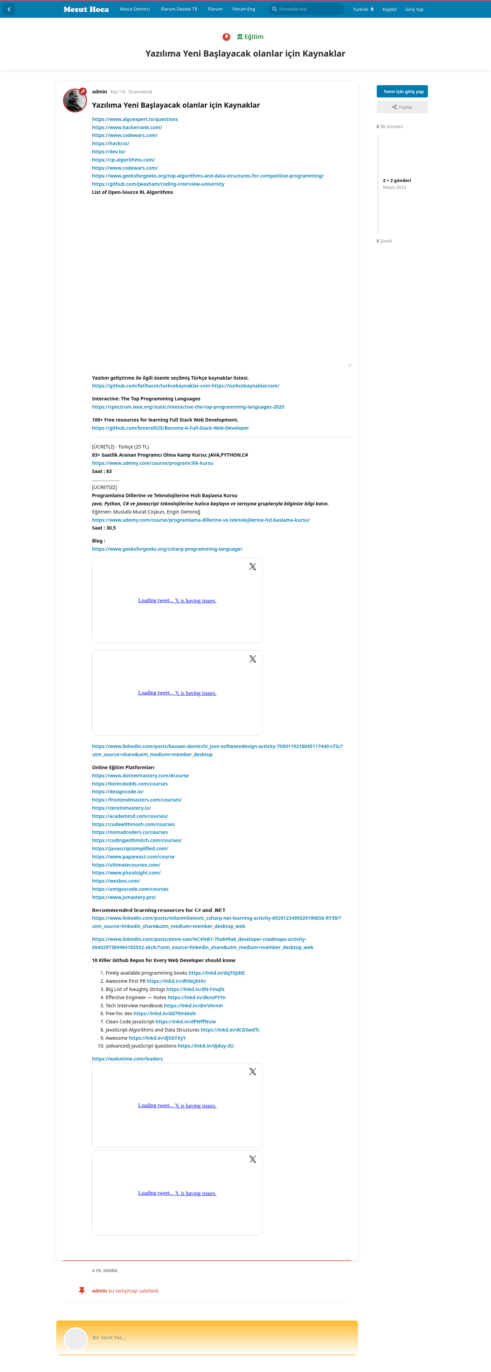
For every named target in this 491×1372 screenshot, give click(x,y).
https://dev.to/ (109, 151)
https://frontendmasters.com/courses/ (137, 799)
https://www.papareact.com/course (133, 856)
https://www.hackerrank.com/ (127, 127)
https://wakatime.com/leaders (127, 1058)
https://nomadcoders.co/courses (130, 832)
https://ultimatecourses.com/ (126, 865)
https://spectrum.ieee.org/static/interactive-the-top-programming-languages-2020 (188, 406)
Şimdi (384, 241)
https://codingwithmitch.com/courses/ (137, 840)
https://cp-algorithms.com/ (123, 159)
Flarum (215, 9)
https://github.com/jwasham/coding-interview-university (158, 184)
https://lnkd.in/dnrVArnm (193, 1005)
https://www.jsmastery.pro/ (124, 897)
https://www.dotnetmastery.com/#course (140, 775)
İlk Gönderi (389, 126)
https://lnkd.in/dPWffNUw (185, 1021)
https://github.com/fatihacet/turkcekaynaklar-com (151, 385)
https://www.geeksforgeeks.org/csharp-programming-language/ (167, 549)
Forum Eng (243, 9)
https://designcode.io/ (118, 791)
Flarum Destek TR (179, 9)
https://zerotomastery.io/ (121, 808)
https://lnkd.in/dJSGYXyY (157, 1038)
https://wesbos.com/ (116, 881)
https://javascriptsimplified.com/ (130, 848)
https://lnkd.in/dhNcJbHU (176, 981)
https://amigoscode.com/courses (130, 889)
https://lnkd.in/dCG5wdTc (230, 1029)
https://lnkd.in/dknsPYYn (197, 997)
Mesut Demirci (135, 9)
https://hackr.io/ (110, 143)
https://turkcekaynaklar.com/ (245, 385)
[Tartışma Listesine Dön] (9, 9)
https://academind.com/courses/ (130, 816)
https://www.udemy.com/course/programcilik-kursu (152, 463)
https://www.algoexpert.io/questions (135, 119)
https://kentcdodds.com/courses (130, 783)
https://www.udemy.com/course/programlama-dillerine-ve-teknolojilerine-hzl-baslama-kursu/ (201, 520)
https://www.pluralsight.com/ (126, 872)
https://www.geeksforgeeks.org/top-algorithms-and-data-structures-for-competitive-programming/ (208, 175)
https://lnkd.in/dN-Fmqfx (195, 989)
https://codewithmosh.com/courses (133, 824)
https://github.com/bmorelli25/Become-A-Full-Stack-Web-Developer (170, 428)
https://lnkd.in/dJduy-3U (206, 1045)
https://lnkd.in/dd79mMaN (165, 1013)
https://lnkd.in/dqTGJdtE (217, 973)
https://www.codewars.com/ (125, 135)
